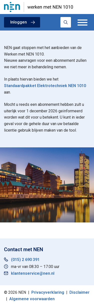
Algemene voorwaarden (32, 298)
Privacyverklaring (47, 292)
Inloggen (18, 22)
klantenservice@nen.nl (32, 273)
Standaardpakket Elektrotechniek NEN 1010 (45, 85)
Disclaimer (79, 292)
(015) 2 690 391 (25, 259)
